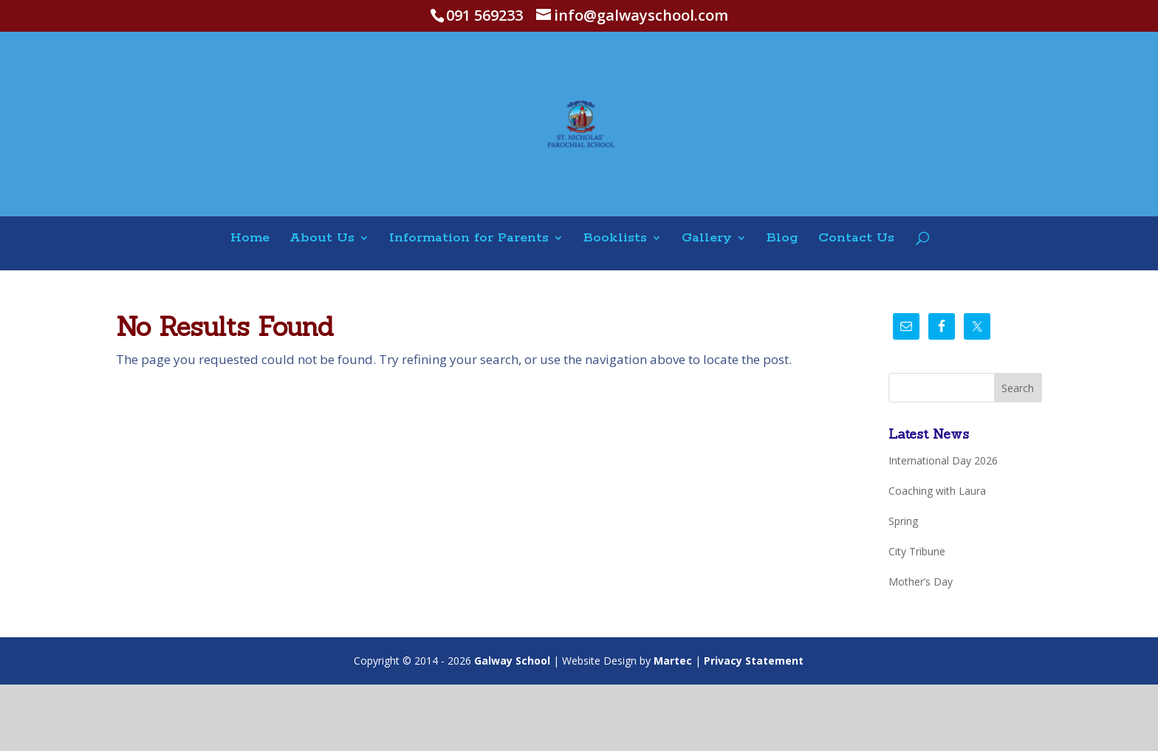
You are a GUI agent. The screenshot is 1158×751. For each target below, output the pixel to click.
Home (250, 239)
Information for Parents (469, 239)
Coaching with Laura (937, 491)
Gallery (707, 239)
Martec (673, 661)
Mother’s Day (920, 582)
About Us (322, 239)
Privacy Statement (754, 661)
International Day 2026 (943, 460)
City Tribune (916, 551)
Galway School (512, 661)
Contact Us (856, 239)
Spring (903, 521)
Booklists (615, 239)
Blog (782, 239)
